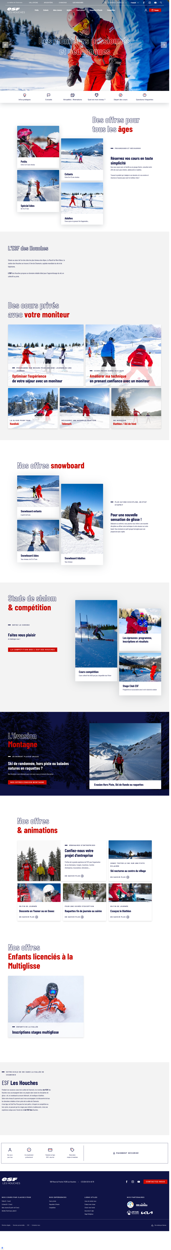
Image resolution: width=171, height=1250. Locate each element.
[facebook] (144, 3)
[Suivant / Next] (163, 44)
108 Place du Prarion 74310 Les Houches (63, 1182)
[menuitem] (24, 1201)
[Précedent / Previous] (5, 44)
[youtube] (155, 3)
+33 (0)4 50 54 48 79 (87, 1182)
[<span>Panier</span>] (155, 10)
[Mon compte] (146, 10)
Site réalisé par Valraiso (160, 1225)
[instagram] (150, 3)
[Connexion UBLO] (2, 1247)
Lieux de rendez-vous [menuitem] (90, 1201)
